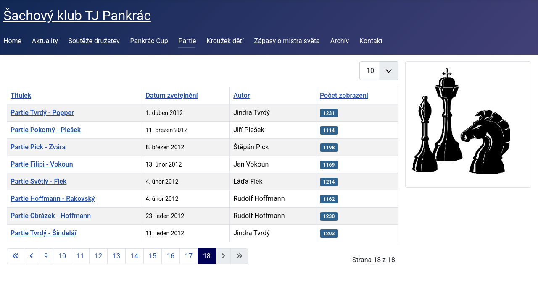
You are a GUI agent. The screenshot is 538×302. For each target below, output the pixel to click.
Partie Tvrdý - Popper (42, 113)
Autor (241, 95)
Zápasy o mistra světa (287, 41)
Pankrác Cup (149, 41)
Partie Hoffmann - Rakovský (53, 199)
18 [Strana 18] (207, 256)
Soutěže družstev (94, 41)
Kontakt (370, 41)
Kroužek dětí (224, 41)
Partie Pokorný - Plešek (46, 130)
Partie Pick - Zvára (38, 147)
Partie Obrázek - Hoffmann (51, 216)
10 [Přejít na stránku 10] (62, 256)
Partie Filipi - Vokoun (42, 164)
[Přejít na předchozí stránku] (31, 256)
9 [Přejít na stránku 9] (46, 256)
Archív (339, 41)
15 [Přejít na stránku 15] (152, 256)
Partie (187, 41)
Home (12, 41)
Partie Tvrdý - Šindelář (44, 233)
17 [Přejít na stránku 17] (189, 256)
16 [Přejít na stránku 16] (170, 256)
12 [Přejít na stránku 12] (98, 256)
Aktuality (45, 41)
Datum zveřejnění (171, 95)
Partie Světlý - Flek (38, 181)
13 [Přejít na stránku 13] (116, 256)
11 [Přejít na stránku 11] (80, 256)
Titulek (21, 95)
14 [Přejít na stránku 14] (134, 256)
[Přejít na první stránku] (15, 256)
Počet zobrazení (344, 95)
